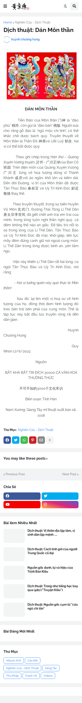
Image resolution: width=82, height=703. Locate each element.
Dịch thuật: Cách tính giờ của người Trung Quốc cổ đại (52, 551)
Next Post (69, 474)
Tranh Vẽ (31, 675)
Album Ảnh (13, 660)
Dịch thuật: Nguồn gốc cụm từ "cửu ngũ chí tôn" (52, 606)
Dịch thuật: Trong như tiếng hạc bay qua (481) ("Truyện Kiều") (52, 588)
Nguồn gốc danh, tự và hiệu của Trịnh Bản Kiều (50, 569)
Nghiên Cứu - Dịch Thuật (32, 22)
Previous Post (15, 474)
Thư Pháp (12, 675)
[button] (5, 6)
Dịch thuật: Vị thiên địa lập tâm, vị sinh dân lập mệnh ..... (51, 532)
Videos (48, 675)
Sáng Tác (51, 668)
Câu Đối (32, 660)
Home (7, 22)
